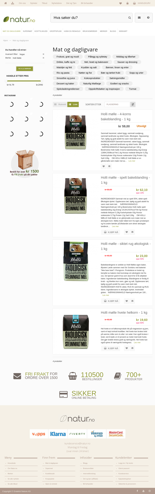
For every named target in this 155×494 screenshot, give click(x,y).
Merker (10, 473)
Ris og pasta (63, 72)
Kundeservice (123, 473)
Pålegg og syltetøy (97, 56)
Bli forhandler (87, 3)
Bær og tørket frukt (110, 72)
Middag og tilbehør (125, 56)
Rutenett (59, 104)
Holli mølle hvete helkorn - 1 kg (124, 312)
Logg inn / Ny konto (125, 463)
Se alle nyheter (13, 479)
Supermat (49, 468)
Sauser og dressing (127, 62)
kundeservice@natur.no (77, 443)
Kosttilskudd (49, 473)
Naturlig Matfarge (92, 83)
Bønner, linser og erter (117, 67)
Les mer (132, 161)
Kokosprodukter (92, 78)
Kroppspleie (49, 479)
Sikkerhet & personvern (127, 484)
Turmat (132, 89)
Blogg (85, 463)
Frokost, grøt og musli (68, 56)
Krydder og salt (89, 67)
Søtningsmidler (117, 78)
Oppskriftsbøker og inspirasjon (104, 89)
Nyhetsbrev (57, 3)
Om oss (22, 3)
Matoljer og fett (64, 67)
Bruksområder (88, 468)
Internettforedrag (89, 473)
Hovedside (12, 463)
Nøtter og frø (85, 72)
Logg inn (128, 4)
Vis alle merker (24, 68)
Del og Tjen (71, 3)
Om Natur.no (12, 468)
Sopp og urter (136, 72)
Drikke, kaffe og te (66, 62)
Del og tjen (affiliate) (90, 479)
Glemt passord (123, 468)
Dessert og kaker (65, 83)
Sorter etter (93, 104)
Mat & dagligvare (51, 463)
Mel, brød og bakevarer (96, 62)
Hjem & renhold (51, 484)
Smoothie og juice (66, 78)
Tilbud (44, 3)
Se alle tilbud (12, 484)
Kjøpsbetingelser (124, 479)
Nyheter (33, 3)
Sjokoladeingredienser (68, 89)
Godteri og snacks (119, 83)
